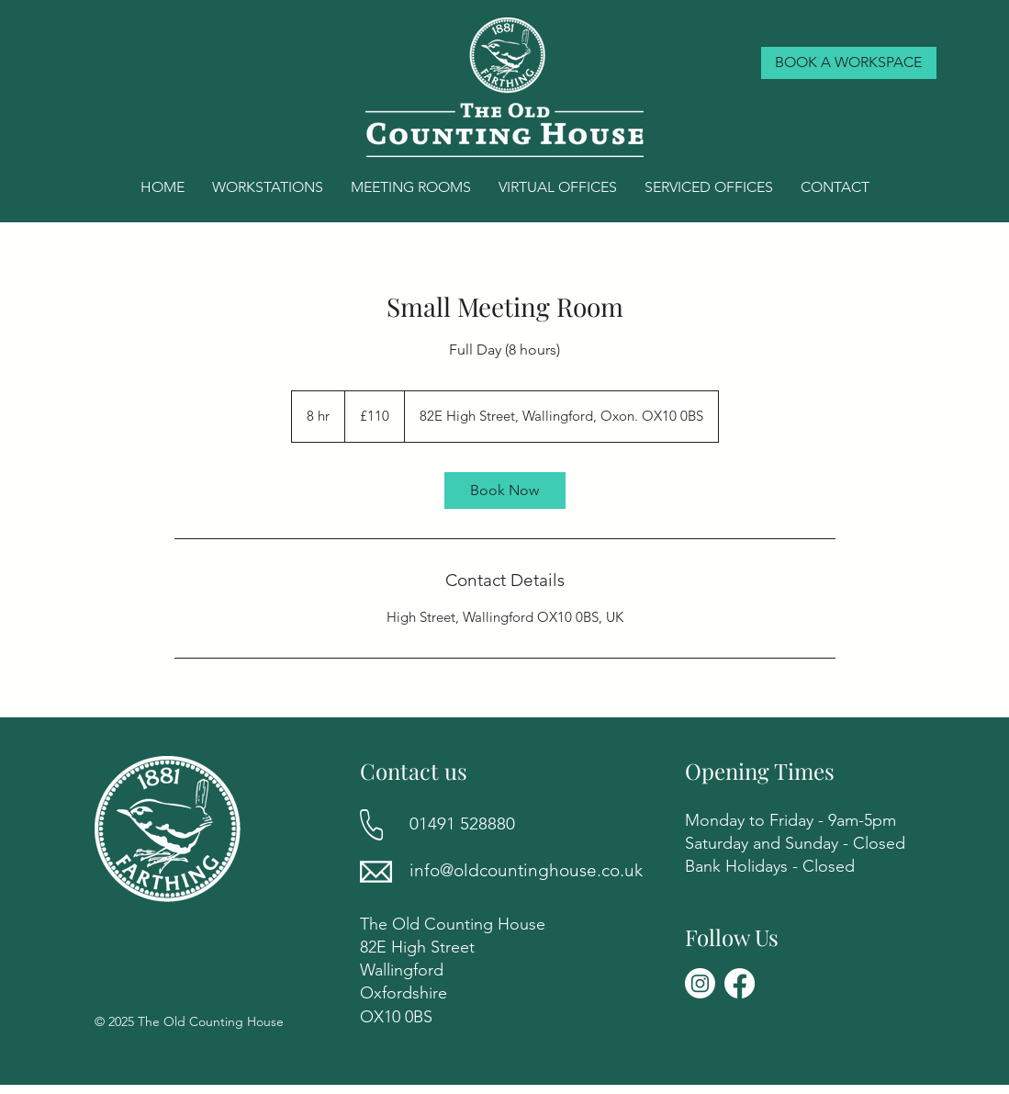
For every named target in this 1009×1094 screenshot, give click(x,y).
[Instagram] (700, 983)
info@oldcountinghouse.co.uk (526, 870)
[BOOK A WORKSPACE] (848, 63)
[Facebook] (739, 983)
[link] (505, 490)
